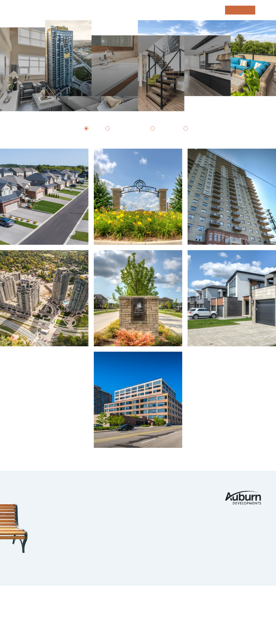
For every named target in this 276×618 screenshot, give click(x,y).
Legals (125, 597)
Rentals (166, 128)
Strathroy (45, 562)
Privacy (107, 597)
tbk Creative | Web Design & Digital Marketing (59, 604)
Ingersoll (44, 542)
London (41, 493)
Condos (199, 128)
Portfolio (125, 493)
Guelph (41, 532)
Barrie (40, 552)
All (94, 128)
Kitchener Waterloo (57, 523)
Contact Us (182, 493)
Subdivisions (127, 128)
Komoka (42, 503)
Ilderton (43, 513)
